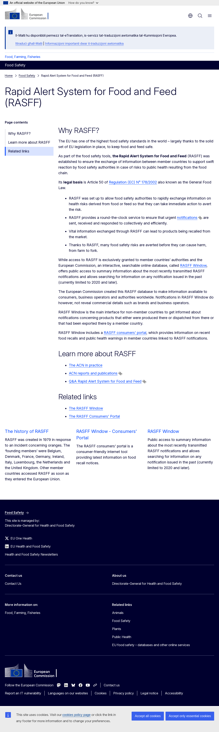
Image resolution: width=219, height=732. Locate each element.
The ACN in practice (85, 365)
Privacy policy (123, 693)
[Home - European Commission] (29, 14)
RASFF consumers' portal (125, 332)
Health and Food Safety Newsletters (31, 554)
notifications (187, 217)
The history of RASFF (27, 431)
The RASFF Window (86, 408)
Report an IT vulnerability (23, 693)
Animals (118, 613)
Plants (116, 629)
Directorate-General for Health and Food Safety (147, 584)
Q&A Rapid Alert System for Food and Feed (105, 381)
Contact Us (13, 584)
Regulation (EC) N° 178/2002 (133, 182)
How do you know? (83, 2)
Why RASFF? (19, 133)
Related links (18, 151)
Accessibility (174, 693)
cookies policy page (76, 715)
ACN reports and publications (93, 373)
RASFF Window (193, 265)
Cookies (101, 693)
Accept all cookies (148, 716)
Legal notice (149, 693)
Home (9, 75)
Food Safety (27, 75)
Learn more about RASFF (29, 142)
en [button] (190, 15)
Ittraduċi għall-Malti (28, 43)
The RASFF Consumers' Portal (94, 416)
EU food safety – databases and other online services (151, 645)
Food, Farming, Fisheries (22, 57)
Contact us (112, 685)
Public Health (121, 637)
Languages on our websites (68, 693)
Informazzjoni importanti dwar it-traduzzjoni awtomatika (84, 43)
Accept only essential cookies (190, 716)
